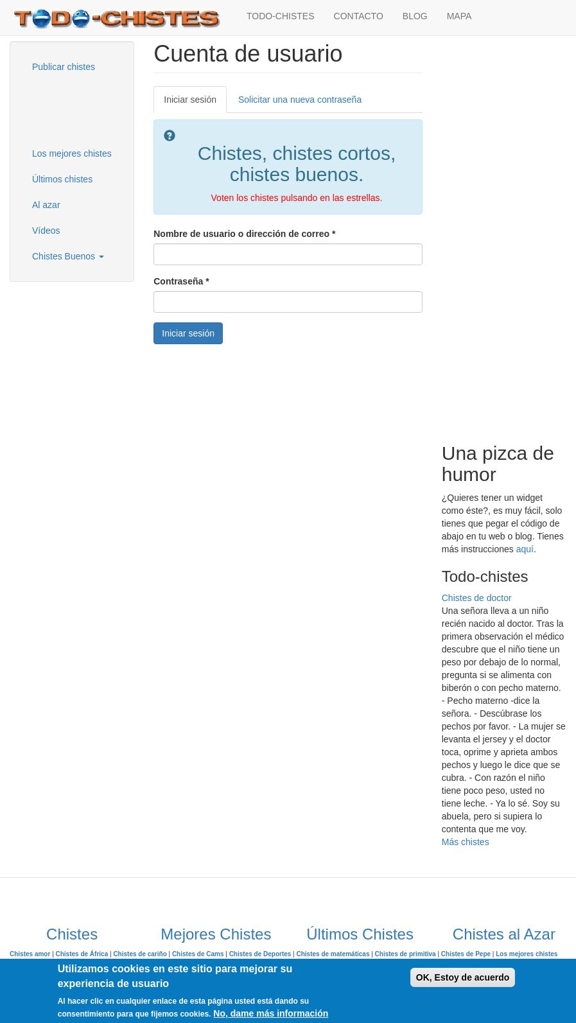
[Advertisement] (86, 108)
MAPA (459, 16)
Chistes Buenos (68, 256)
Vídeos (46, 230)
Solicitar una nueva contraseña (300, 99)
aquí (525, 549)
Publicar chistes (63, 67)
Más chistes (465, 842)
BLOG (415, 16)
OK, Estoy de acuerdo (462, 977)
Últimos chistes (62, 179)
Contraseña (181, 281)
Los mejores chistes (72, 153)
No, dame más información (270, 1013)
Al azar (46, 205)
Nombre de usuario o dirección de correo (244, 234)
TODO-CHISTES (281, 16)
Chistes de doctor (477, 598)
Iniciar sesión (195, 103)
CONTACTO (358, 16)
